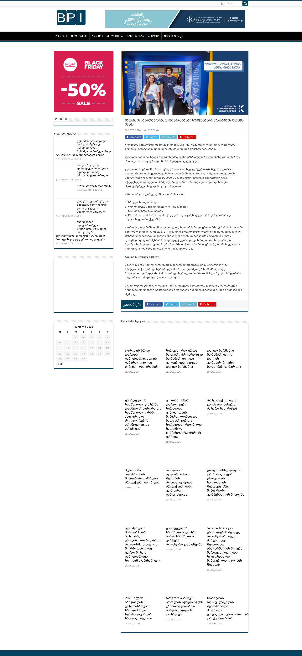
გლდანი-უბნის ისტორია (94, 185)
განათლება (135, 36)
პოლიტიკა (115, 36)
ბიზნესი (61, 36)
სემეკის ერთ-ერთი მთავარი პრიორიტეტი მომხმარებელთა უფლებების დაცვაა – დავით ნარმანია (184, 359)
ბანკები (97, 36)
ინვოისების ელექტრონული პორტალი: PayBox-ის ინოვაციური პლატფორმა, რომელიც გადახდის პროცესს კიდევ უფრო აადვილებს (81, 230)
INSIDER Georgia (174, 36)
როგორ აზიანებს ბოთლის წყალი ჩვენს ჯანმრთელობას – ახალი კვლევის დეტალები (184, 606)
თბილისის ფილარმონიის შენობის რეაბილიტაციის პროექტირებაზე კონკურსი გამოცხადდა (179, 482)
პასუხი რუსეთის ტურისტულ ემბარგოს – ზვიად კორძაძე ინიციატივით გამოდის (93, 170)
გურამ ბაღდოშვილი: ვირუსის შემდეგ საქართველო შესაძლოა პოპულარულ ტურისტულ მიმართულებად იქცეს (84, 148)
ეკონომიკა (79, 36)
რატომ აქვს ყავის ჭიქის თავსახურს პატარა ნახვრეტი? (222, 404)
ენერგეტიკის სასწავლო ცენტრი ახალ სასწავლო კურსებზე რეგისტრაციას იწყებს (184, 536)
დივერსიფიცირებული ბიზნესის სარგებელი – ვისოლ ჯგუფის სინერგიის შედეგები (93, 206)
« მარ (60, 364)
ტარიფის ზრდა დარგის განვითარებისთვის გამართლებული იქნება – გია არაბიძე (142, 359)
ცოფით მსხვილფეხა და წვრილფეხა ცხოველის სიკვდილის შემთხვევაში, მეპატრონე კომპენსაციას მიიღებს (225, 482)
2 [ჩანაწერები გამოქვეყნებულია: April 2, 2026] (83, 336)
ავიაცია (153, 36)
